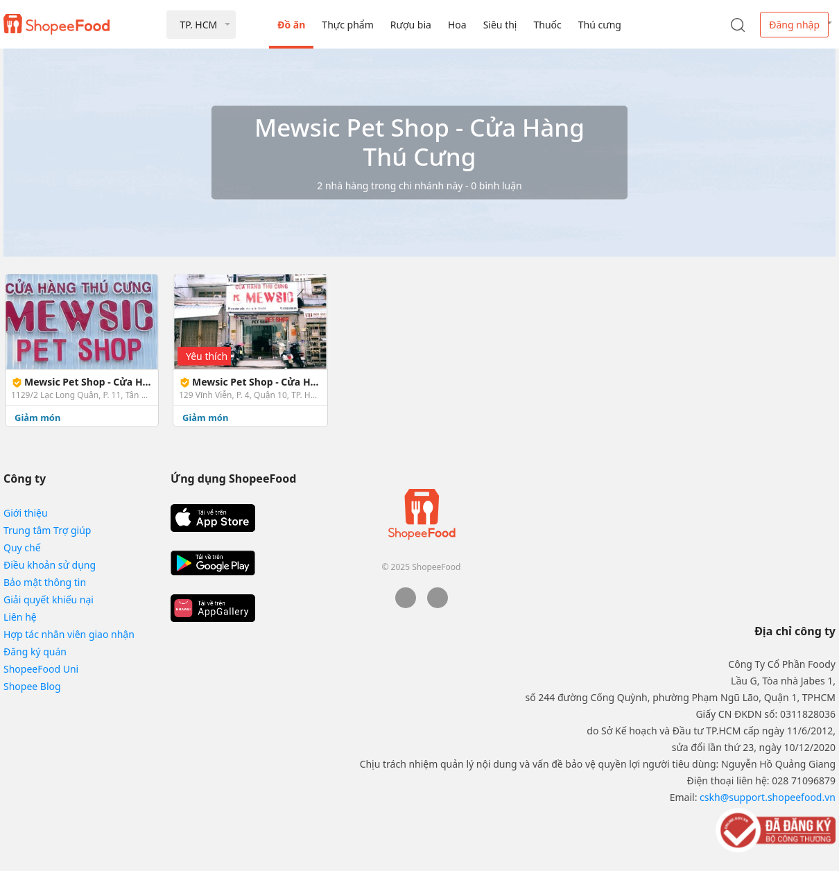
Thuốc (547, 24)
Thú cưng (599, 24)
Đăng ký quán (35, 651)
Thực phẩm (347, 24)
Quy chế (22, 547)
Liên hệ (20, 616)
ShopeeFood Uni (40, 668)
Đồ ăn (291, 24)
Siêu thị (500, 24)
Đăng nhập (794, 24)
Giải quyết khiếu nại (48, 599)
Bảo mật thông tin (44, 582)
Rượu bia (410, 24)
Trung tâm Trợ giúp (47, 530)
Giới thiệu (25, 512)
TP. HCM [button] (198, 24)
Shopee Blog (32, 686)
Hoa (457, 24)
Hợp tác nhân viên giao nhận (69, 634)
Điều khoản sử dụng (49, 564)
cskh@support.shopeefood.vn (768, 797)
